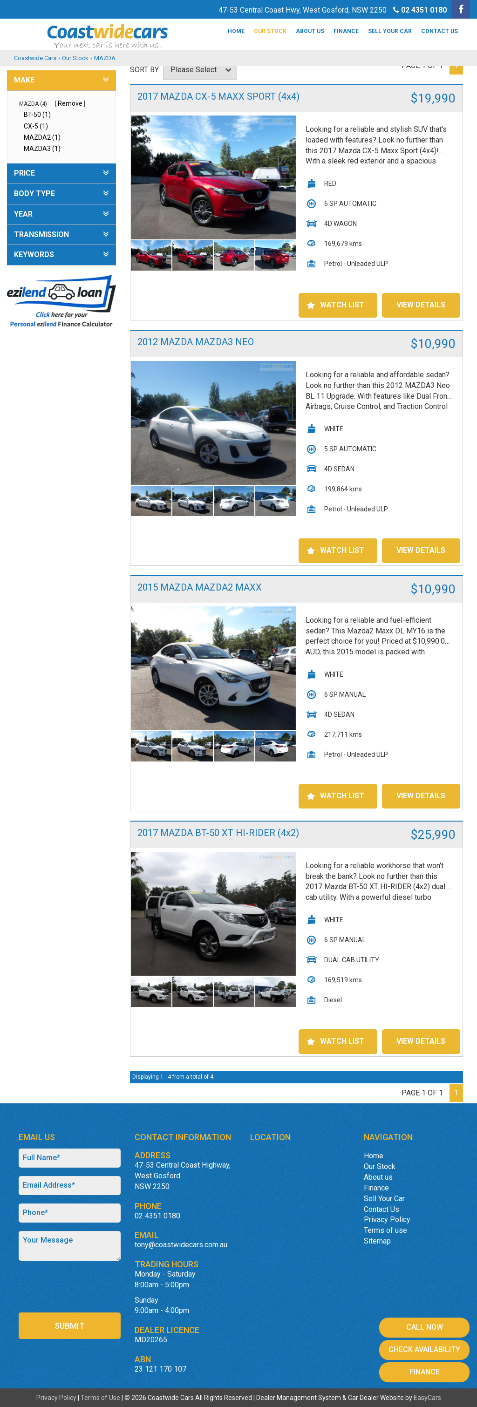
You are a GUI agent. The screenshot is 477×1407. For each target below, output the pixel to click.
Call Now (424, 1327)
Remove (70, 103)
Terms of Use (101, 1397)
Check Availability (424, 1349)
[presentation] (73, 1287)
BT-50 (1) (37, 114)
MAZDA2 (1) (42, 137)
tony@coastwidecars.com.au (181, 1244)
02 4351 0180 (424, 10)
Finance (346, 31)
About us (310, 31)
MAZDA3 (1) (42, 148)
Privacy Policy (387, 1219)
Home (236, 31)
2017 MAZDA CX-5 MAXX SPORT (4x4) (218, 96)
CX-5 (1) (36, 126)
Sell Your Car (390, 31)
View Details (420, 304)
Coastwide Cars (35, 57)
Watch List (342, 304)
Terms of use (385, 1230)
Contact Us (439, 31)
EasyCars (427, 1397)
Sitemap (377, 1241)
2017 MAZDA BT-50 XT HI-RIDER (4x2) (218, 832)
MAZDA (105, 57)
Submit (70, 1326)
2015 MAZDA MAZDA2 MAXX (199, 587)
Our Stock (270, 31)
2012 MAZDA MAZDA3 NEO (195, 341)
